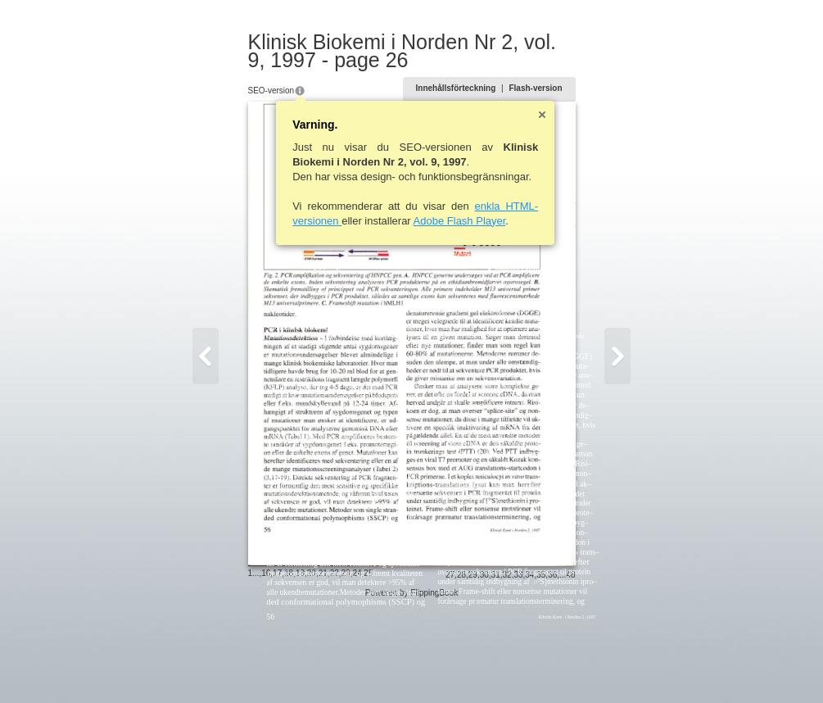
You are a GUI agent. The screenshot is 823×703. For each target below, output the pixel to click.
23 (313, 665)
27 (482, 667)
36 (585, 667)
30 (517, 667)
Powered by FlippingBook (411, 685)
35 (573, 667)
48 (603, 667)
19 (267, 665)
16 (232, 665)
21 (290, 665)
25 (335, 665)
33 (550, 667)
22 (301, 665)
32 (540, 667)
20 (278, 665)
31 (528, 667)
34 (562, 667)
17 (244, 665)
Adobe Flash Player (427, 221)
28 (494, 667)
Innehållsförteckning (489, 88)
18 (255, 665)
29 (505, 667)
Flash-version (568, 88)
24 (323, 665)
